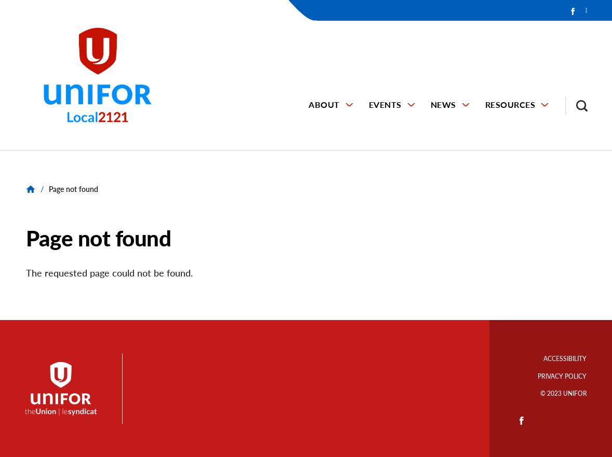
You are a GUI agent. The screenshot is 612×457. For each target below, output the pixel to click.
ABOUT (324, 104)
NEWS (443, 104)
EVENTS (385, 104)
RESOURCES (510, 104)
